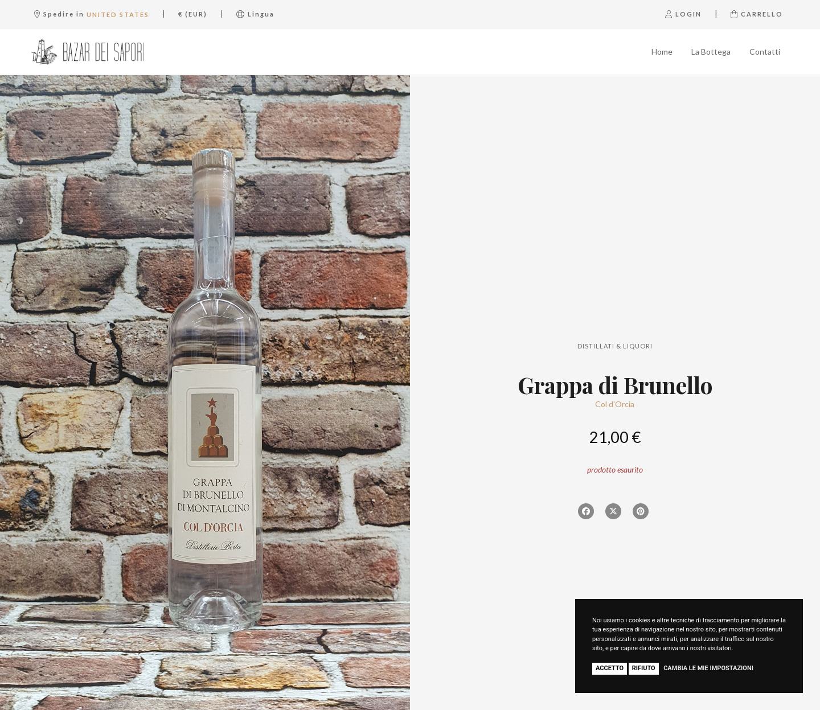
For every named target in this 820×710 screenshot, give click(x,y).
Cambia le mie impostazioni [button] (708, 668)
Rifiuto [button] (643, 668)
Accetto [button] (610, 668)
